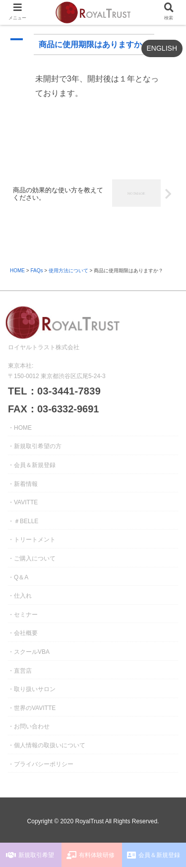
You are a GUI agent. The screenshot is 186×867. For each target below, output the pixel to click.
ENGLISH (162, 48)
